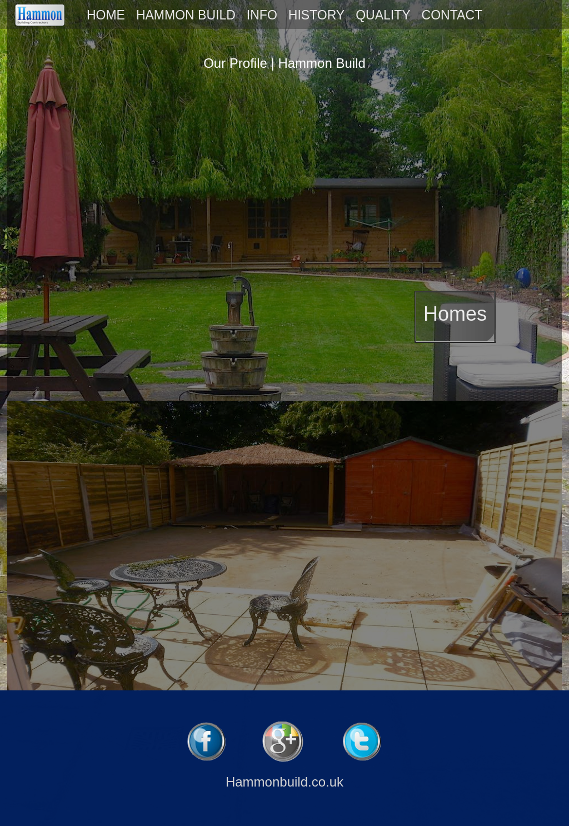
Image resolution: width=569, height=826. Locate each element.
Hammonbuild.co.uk (284, 781)
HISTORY (316, 15)
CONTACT (452, 15)
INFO (262, 15)
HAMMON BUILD (186, 15)
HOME (106, 15)
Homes (455, 313)
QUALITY (383, 15)
